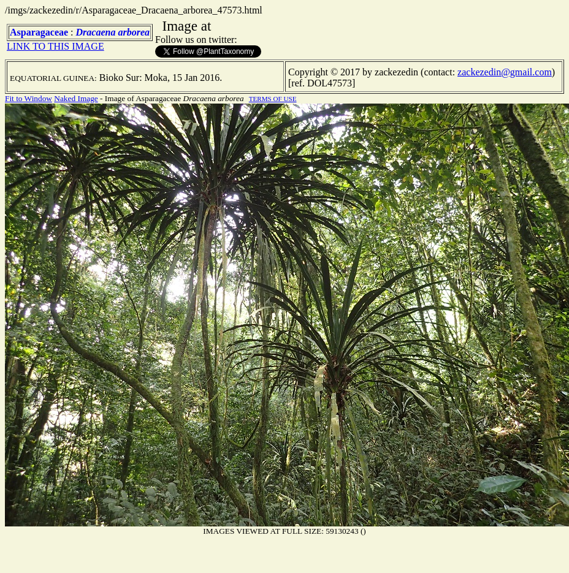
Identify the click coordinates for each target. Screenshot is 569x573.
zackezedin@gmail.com (504, 72)
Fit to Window (28, 98)
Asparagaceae (39, 32)
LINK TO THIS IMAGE (55, 46)
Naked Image (75, 98)
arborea (134, 32)
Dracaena (96, 32)
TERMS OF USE (273, 98)
